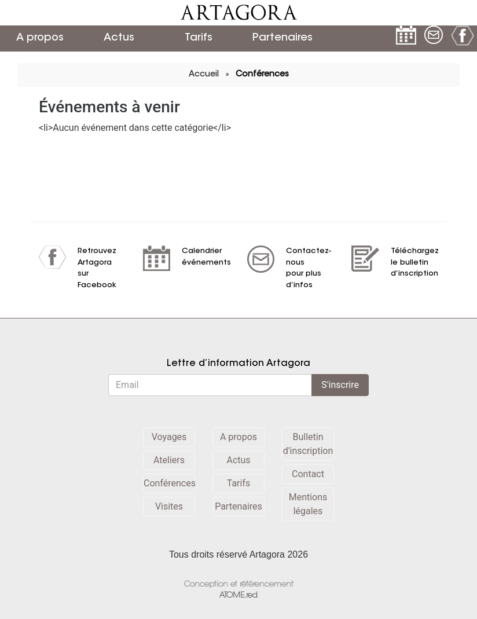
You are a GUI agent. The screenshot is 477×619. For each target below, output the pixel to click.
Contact (308, 473)
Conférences (262, 75)
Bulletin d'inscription (308, 443)
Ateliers (169, 460)
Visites (169, 506)
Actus (119, 38)
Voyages (169, 436)
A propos (40, 38)
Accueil (204, 75)
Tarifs (198, 38)
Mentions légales (308, 504)
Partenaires (280, 38)
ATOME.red (238, 595)
